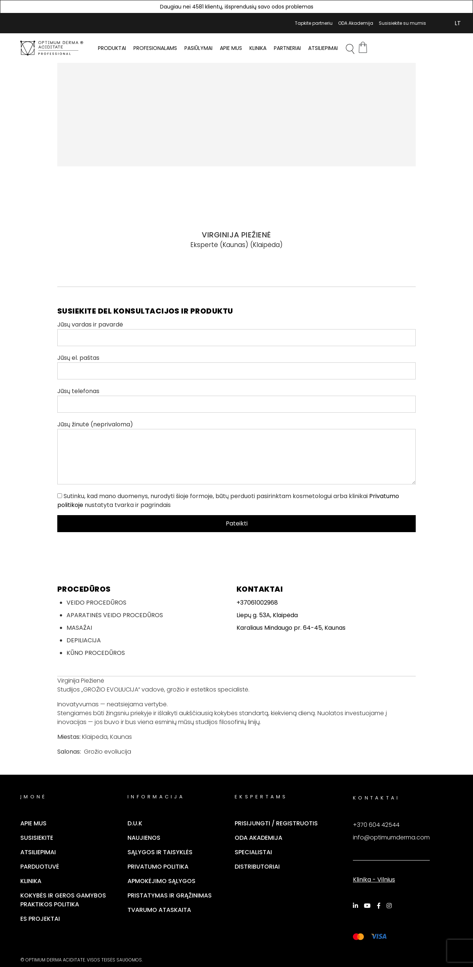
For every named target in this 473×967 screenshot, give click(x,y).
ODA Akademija (355, 23)
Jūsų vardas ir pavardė (236, 333)
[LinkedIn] (356, 906)
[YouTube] (368, 906)
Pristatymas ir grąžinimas (169, 895)
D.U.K (134, 823)
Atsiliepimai (323, 48)
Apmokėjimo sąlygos (161, 881)
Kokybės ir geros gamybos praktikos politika (63, 900)
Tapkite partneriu (314, 23)
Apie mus (231, 48)
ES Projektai (40, 918)
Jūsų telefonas (236, 400)
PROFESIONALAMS (155, 48)
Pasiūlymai (198, 48)
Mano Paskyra (436, 23)
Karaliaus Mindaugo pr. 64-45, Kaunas (291, 627)
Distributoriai (257, 866)
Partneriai (287, 48)
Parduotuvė (39, 866)
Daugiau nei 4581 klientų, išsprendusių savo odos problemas (236, 6)
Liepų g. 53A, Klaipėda (267, 615)
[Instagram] (390, 906)
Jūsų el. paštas (236, 366)
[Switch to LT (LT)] (458, 23)
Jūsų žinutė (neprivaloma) (236, 452)
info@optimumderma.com (391, 837)
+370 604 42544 (376, 825)
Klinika (257, 48)
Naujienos (143, 838)
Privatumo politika (157, 866)
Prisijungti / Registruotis (276, 823)
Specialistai (253, 852)
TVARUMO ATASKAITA (159, 910)
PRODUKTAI (112, 48)
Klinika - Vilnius (374, 879)
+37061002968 (257, 602)
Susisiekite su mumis (402, 23)
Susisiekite (36, 838)
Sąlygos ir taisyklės (160, 852)
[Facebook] (380, 906)
